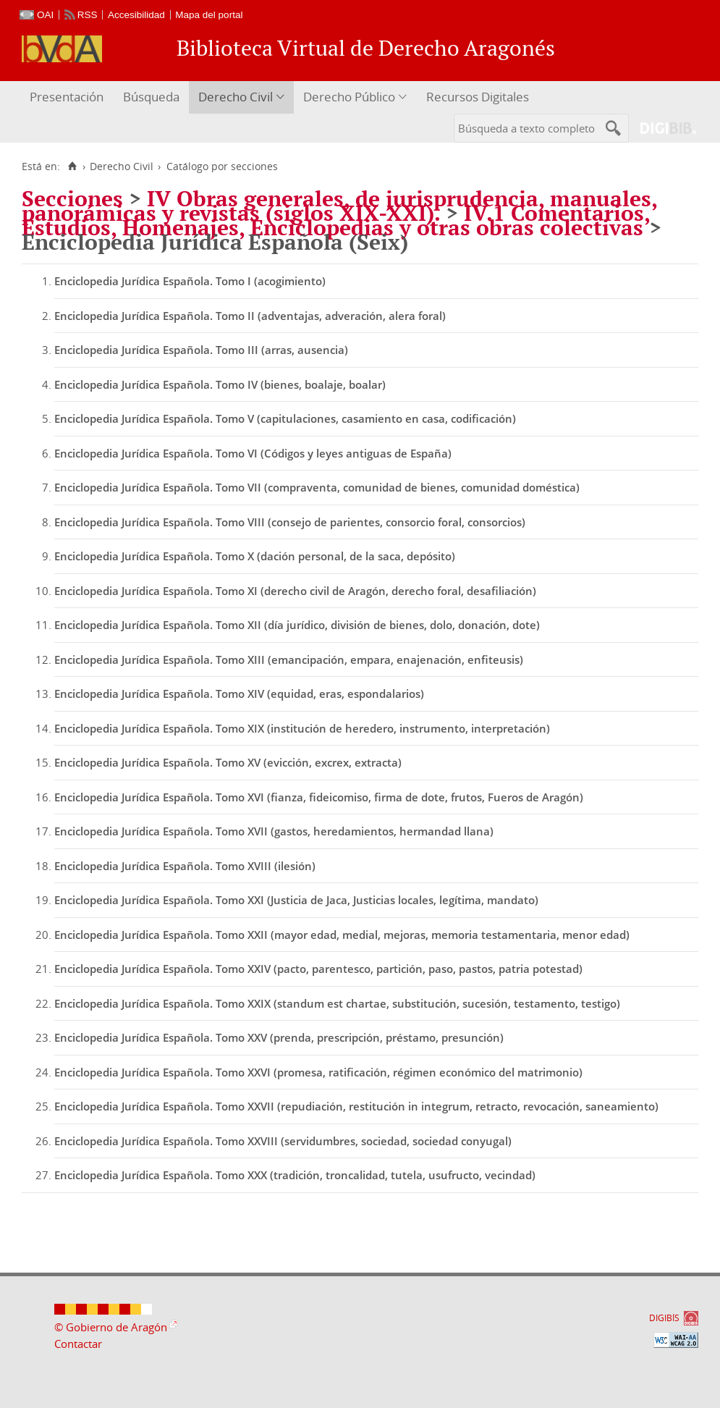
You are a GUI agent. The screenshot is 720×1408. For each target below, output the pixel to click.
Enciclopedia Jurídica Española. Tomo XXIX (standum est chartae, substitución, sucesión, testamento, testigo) (337, 1003)
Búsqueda (151, 96)
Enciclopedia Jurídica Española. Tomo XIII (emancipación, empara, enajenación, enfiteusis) (288, 659)
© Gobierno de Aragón (110, 1327)
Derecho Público (349, 96)
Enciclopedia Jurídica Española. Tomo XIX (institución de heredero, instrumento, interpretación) (302, 728)
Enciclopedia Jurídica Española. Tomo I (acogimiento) (190, 281)
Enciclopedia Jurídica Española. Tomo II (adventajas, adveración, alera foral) (250, 315)
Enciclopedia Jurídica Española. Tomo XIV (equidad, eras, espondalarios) (239, 693)
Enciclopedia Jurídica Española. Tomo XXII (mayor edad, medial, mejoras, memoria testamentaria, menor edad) (342, 934)
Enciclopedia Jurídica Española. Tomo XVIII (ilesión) (184, 866)
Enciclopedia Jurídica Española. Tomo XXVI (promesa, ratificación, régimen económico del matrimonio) (318, 1072)
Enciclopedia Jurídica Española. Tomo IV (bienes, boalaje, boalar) (220, 384)
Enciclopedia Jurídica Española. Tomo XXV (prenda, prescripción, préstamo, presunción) (279, 1037)
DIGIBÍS (664, 1318)
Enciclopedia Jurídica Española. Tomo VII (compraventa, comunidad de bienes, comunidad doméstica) (317, 487)
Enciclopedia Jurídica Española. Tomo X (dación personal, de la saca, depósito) (254, 556)
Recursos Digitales (477, 96)
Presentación (66, 96)
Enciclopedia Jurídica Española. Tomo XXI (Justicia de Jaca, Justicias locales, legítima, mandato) (296, 900)
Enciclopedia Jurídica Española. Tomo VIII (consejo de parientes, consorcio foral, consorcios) (289, 522)
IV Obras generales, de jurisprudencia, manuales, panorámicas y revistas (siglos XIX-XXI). (339, 205)
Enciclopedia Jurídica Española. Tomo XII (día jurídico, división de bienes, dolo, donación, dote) (297, 624)
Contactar (78, 1343)
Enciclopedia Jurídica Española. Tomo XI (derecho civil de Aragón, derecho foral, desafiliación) (295, 590)
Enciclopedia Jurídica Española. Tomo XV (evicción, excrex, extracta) (228, 762)
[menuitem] (68, 97)
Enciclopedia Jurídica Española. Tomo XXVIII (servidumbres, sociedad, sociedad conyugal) (283, 1141)
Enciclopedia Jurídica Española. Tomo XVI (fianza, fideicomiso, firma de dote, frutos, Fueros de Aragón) (318, 797)
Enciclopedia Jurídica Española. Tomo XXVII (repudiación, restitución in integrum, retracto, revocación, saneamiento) (356, 1106)
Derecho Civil (235, 96)
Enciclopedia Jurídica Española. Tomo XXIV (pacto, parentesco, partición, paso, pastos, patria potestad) (318, 968)
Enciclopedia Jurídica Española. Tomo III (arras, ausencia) (201, 349)
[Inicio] (72, 166)
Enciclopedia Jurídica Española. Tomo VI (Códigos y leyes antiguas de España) (253, 453)
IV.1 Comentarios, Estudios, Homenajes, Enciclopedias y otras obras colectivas (336, 220)
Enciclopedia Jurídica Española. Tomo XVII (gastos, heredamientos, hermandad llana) (274, 831)
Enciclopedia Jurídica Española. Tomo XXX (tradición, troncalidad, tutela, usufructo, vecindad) (294, 1175)
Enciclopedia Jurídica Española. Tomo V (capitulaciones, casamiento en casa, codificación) (285, 418)
